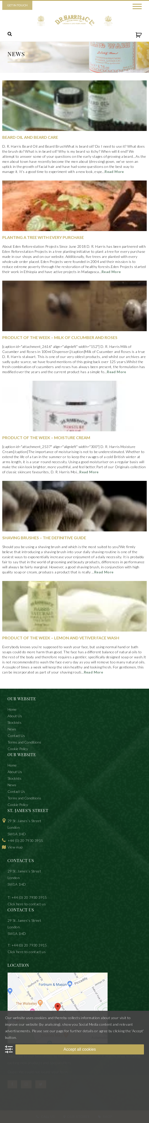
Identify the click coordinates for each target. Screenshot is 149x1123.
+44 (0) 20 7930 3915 (25, 840)
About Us (15, 716)
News (12, 729)
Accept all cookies (79, 1049)
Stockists (14, 722)
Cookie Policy (18, 749)
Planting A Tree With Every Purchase (43, 237)
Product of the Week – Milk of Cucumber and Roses (59, 337)
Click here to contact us (27, 904)
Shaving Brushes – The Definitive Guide (44, 537)
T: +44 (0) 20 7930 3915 (27, 897)
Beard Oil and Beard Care (30, 137)
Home (12, 709)
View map (15, 847)
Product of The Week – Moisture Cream (46, 437)
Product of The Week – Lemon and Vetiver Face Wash (60, 637)
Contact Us (16, 735)
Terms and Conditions (24, 742)
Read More (114, 171)
